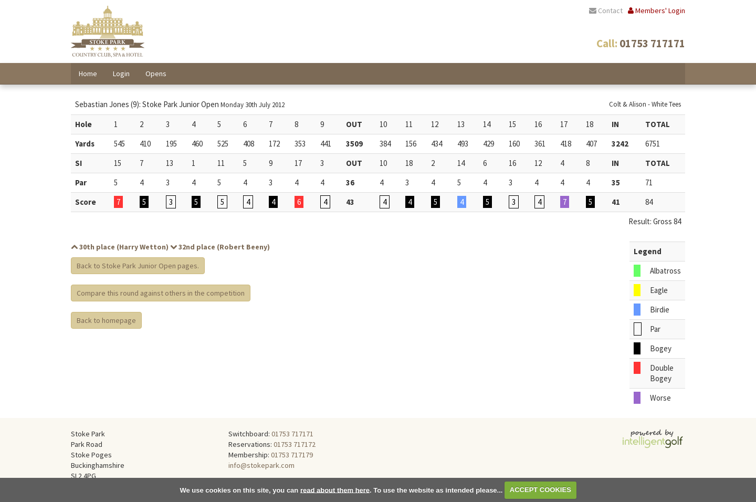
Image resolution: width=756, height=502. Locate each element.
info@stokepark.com (261, 465)
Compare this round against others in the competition (161, 293)
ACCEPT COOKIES (540, 490)
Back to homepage (106, 320)
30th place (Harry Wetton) (120, 247)
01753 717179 (292, 454)
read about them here (335, 490)
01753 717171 (292, 433)
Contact (606, 10)
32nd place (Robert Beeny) (220, 247)
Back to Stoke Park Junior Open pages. (138, 265)
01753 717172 (295, 444)
